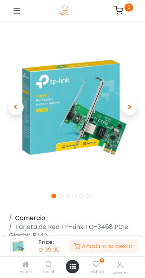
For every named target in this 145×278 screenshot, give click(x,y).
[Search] (49, 264)
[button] (16, 107)
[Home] (25, 264)
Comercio (30, 218)
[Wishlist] (96, 264)
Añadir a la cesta (103, 246)
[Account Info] (119, 264)
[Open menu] (73, 266)
